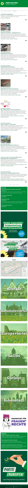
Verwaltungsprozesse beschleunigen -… (8, 66)
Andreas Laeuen (3, 38)
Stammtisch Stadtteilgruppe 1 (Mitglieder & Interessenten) (11, 189)
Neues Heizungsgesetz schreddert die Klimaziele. (9, 440)
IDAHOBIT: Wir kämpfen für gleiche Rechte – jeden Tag (10, 435)
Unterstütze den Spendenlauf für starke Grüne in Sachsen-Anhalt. (11, 445)
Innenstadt (11, 38)
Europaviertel (21, 164)
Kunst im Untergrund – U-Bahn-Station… (8, 124)
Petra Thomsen (15, 59)
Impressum (6, 487)
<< (10, 184)
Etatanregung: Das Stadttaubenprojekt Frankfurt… (10, 173)
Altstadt (8, 115)
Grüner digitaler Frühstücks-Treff (6, 195)
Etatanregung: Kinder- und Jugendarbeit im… (9, 158)
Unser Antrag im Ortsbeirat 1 (6, 31)
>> (17, 184)
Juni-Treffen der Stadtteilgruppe (7, 14)
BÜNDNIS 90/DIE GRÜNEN (12, 3)
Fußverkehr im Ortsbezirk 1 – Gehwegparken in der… (11, 32)
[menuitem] (6, 487)
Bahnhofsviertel (16, 115)
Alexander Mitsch (3, 115)
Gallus (25, 164)
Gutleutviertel (3, 74)
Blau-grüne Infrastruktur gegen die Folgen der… (10, 145)
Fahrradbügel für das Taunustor (7, 53)
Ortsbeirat (15, 38)
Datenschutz (11, 487)
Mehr (26, 19)
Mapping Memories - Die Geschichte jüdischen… (10, 88)
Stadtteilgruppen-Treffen (5, 199)
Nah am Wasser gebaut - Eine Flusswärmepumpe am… (11, 109)
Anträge (8, 38)
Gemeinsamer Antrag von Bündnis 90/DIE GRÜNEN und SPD (11, 157)
